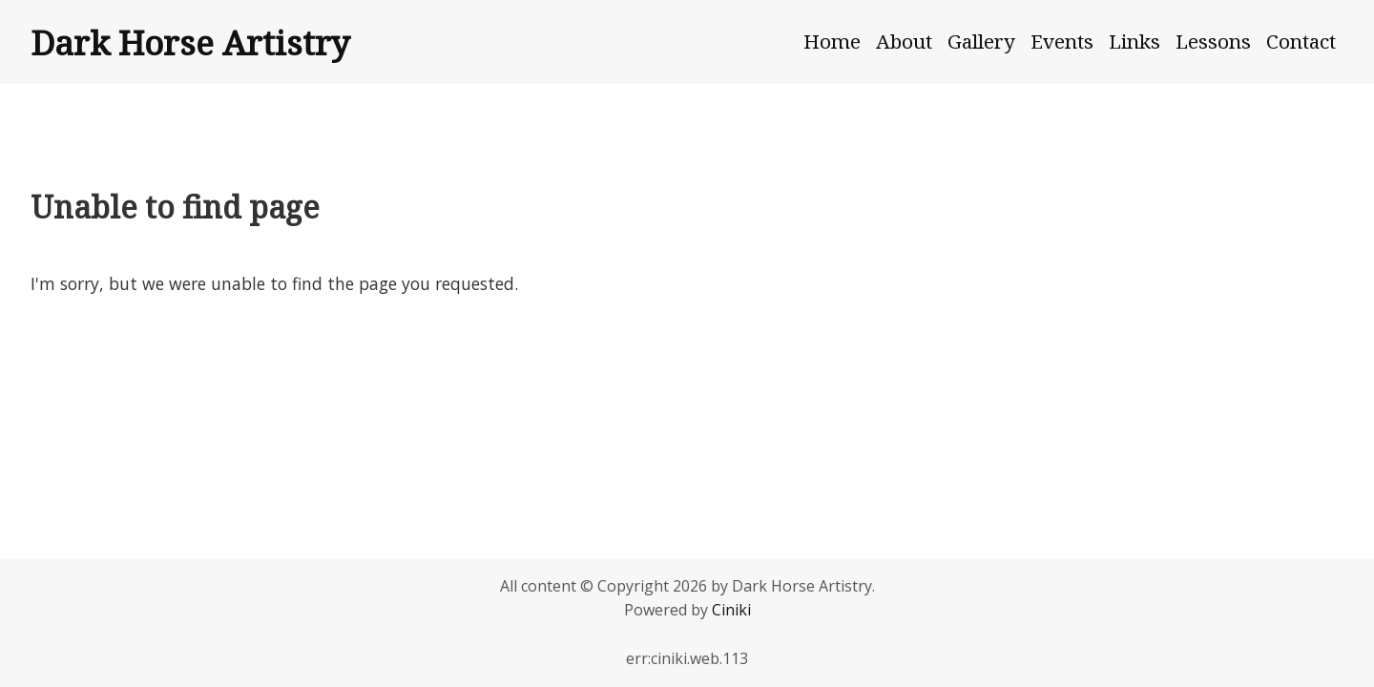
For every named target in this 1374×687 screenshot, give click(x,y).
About (904, 41)
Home (832, 41)
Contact (1301, 41)
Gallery (981, 41)
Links (1134, 41)
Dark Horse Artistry (190, 42)
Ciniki (731, 609)
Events (1061, 41)
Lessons (1213, 41)
